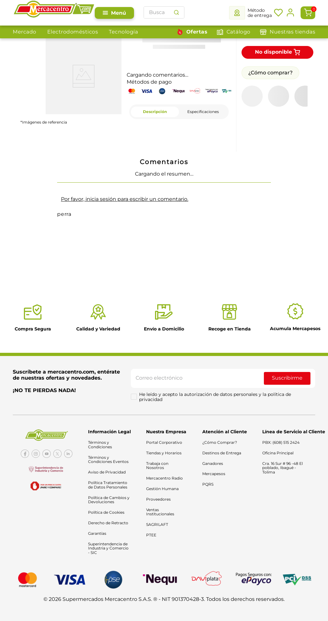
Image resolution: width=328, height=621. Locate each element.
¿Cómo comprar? (270, 73)
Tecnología (123, 32)
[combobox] (164, 12)
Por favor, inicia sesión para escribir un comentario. (124, 199)
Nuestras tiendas (292, 32)
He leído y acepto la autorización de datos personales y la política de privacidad (215, 398)
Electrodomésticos (72, 32)
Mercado (24, 32)
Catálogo (238, 32)
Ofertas (197, 32)
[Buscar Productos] (176, 12)
